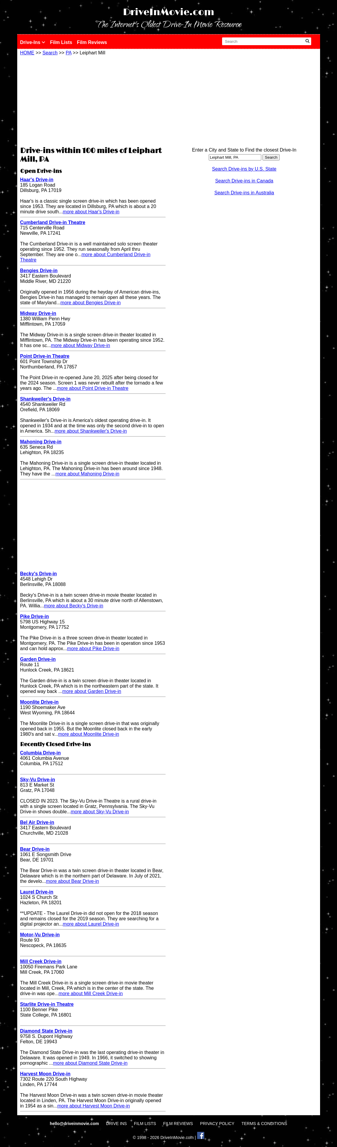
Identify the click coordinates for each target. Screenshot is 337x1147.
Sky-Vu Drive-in (37, 779)
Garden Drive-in (38, 659)
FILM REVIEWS (178, 1123)
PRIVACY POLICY (217, 1123)
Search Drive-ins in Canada (244, 180)
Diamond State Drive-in (46, 1030)
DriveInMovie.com (168, 12)
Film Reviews (92, 42)
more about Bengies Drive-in (91, 302)
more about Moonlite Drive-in (88, 734)
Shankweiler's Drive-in (45, 398)
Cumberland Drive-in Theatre (53, 222)
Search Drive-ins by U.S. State (244, 168)
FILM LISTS (145, 1123)
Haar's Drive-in (36, 179)
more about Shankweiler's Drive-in (91, 431)
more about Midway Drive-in (80, 345)
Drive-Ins (32, 42)
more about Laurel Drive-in (91, 924)
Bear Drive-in (35, 849)
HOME (27, 52)
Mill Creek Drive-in (41, 961)
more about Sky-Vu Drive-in (100, 811)
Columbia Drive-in (40, 752)
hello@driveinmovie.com (75, 1123)
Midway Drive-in (38, 313)
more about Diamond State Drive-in (90, 1063)
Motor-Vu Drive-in (40, 934)
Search (50, 52)
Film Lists (61, 42)
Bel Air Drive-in (37, 822)
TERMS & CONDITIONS (264, 1123)
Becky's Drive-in (38, 573)
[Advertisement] (93, 100)
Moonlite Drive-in (39, 702)
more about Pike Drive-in (93, 648)
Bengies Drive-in (39, 270)
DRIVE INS (116, 1123)
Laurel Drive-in (36, 891)
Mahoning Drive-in (41, 441)
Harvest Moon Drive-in (45, 1073)
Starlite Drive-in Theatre (47, 1004)
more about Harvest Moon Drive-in (93, 1105)
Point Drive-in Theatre (44, 356)
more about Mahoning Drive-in (87, 473)
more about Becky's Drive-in (73, 605)
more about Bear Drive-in (72, 881)
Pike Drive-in (34, 616)
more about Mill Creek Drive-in (90, 993)
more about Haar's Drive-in (91, 211)
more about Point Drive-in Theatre (93, 388)
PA (68, 52)
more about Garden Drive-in (91, 691)
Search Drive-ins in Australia (244, 192)
